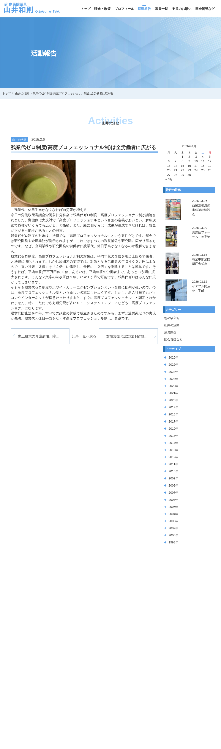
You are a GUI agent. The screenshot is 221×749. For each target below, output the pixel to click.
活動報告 (144, 9)
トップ (85, 9)
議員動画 (170, 332)
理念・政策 (102, 9)
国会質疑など (205, 9)
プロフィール (124, 9)
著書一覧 (161, 9)
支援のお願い (181, 9)
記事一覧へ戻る (84, 336)
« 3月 (168, 179)
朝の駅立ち (171, 318)
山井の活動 (171, 325)
